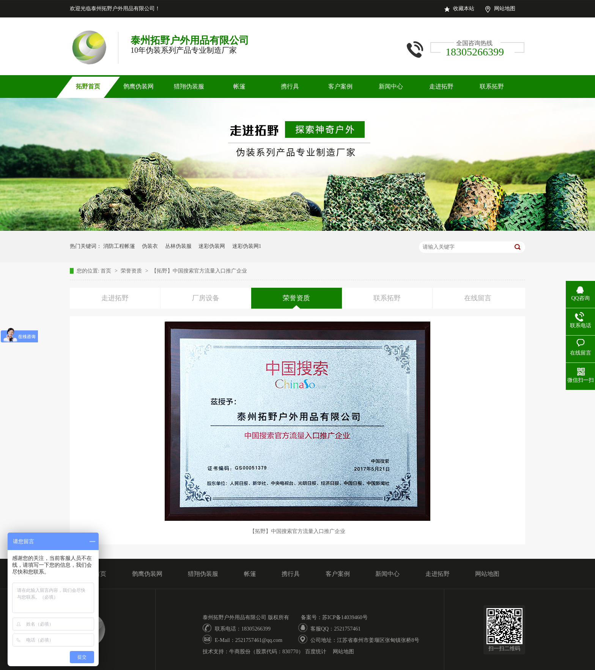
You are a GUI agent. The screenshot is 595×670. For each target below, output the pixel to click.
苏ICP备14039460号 (345, 617)
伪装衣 (150, 246)
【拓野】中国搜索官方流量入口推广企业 (199, 271)
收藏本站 (463, 8)
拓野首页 (88, 86)
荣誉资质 (132, 271)
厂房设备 (205, 298)
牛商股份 (239, 651)
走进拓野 (441, 86)
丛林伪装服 (178, 246)
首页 (107, 271)
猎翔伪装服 (189, 86)
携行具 (290, 86)
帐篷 (239, 86)
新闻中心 (391, 86)
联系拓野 (492, 86)
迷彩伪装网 (211, 246)
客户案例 (340, 86)
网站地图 (504, 8)
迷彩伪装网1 (246, 246)
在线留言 (477, 298)
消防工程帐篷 (119, 246)
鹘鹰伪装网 (138, 86)
